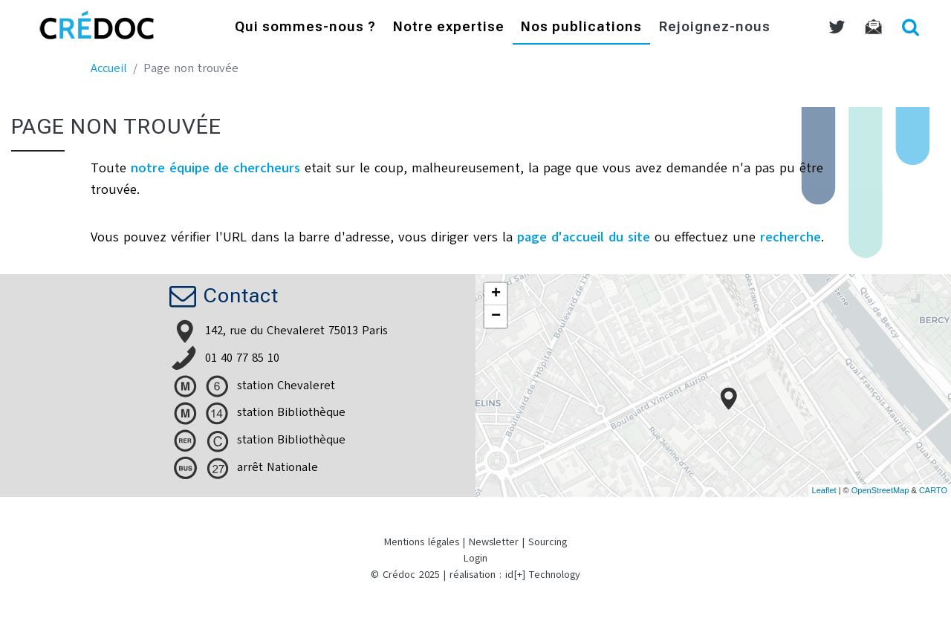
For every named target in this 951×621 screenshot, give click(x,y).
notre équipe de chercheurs (215, 168)
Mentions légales (421, 542)
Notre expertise (448, 28)
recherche (790, 237)
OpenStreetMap (880, 490)
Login (475, 558)
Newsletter (494, 542)
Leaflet (824, 490)
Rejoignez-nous (714, 28)
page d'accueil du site (583, 237)
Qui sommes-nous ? (305, 28)
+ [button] (496, 294)
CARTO (933, 490)
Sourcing (547, 542)
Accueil (109, 68)
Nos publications (581, 28)
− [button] (496, 316)
